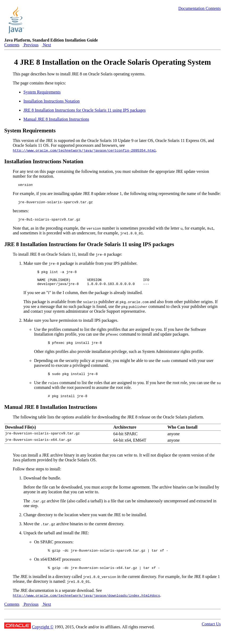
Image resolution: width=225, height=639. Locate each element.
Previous (31, 45)
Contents (11, 45)
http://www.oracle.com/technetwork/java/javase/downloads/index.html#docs (86, 605)
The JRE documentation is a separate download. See (57, 600)
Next (46, 45)
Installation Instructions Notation (51, 101)
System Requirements (42, 92)
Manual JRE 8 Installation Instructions (56, 119)
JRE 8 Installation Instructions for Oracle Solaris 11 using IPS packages (84, 110)
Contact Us (211, 633)
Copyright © (42, 636)
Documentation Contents (199, 8)
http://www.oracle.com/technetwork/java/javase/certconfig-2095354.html (84, 150)
